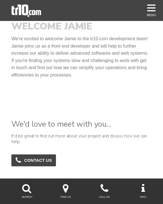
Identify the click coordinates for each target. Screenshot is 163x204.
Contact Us (34, 160)
